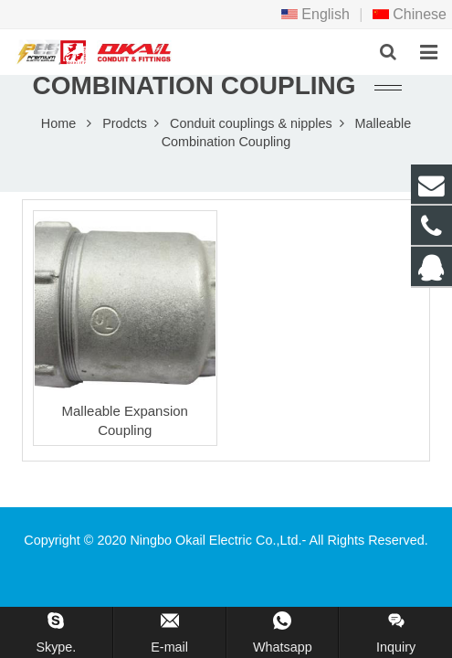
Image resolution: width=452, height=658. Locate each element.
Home (58, 123)
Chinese (410, 14)
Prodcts (124, 123)
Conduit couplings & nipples (251, 123)
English (315, 14)
